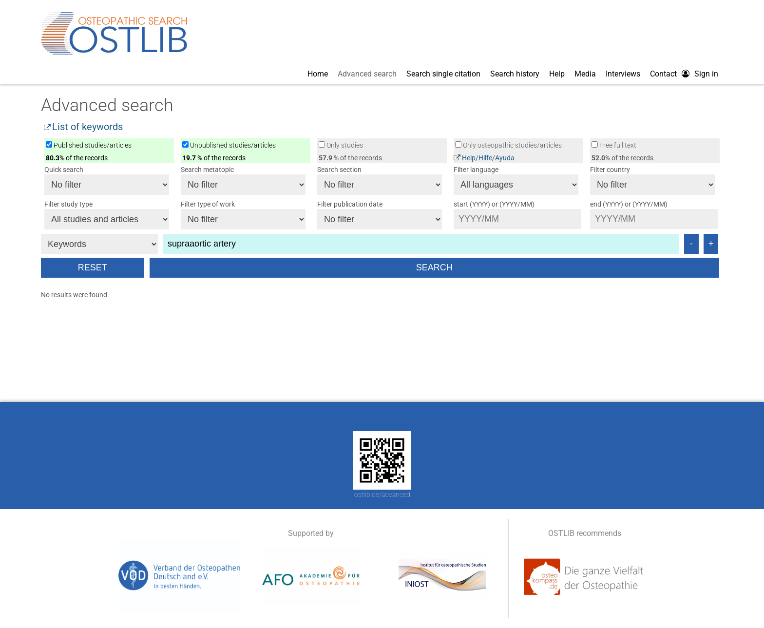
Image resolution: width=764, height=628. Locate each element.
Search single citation (443, 73)
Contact (663, 73)
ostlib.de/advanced (382, 494)
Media (585, 73)
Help (557, 73)
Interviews (623, 73)
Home (317, 73)
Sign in (706, 73)
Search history (514, 73)
